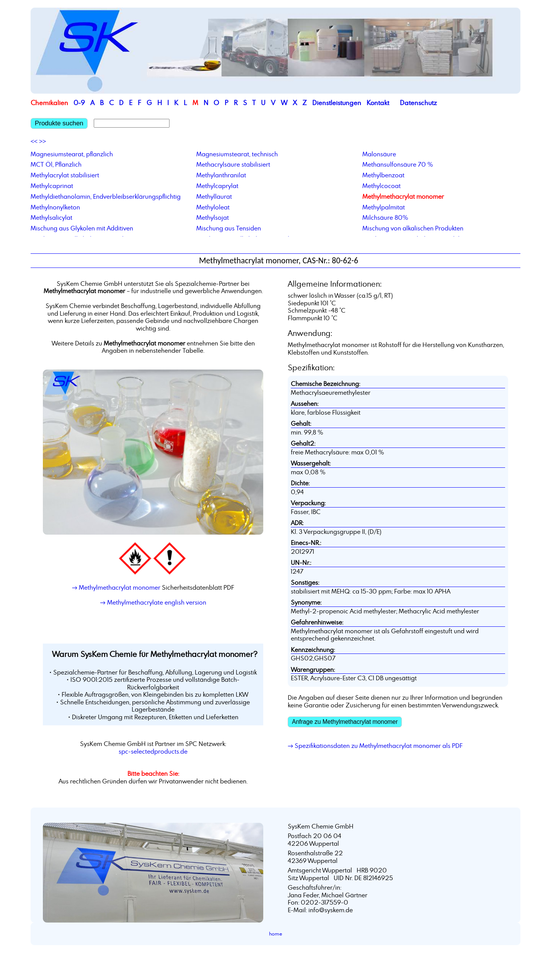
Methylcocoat (381, 186)
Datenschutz (418, 102)
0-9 (79, 102)
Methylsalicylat (51, 217)
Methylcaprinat (52, 186)
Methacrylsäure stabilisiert (233, 164)
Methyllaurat (214, 196)
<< (34, 141)
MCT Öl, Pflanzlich (56, 164)
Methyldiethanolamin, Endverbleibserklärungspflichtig (106, 196)
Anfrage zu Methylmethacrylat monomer (345, 721)
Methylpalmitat (383, 207)
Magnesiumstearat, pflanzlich (72, 154)
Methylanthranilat (221, 175)
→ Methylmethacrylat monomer (116, 587)
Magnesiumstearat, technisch (237, 154)
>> (42, 141)
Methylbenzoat (383, 175)
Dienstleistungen (336, 102)
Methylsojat (212, 217)
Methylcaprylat (217, 186)
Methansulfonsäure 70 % (397, 164)
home (275, 933)
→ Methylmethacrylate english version (153, 602)
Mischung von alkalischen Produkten (412, 228)
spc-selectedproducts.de (153, 751)
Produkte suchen (59, 123)
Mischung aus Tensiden (228, 228)
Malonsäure (379, 154)
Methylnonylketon (55, 207)
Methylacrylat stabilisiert (65, 175)
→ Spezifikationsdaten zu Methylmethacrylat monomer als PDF (375, 745)
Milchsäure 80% (385, 217)
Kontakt (378, 102)
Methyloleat (213, 207)
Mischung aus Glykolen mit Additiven (82, 228)
